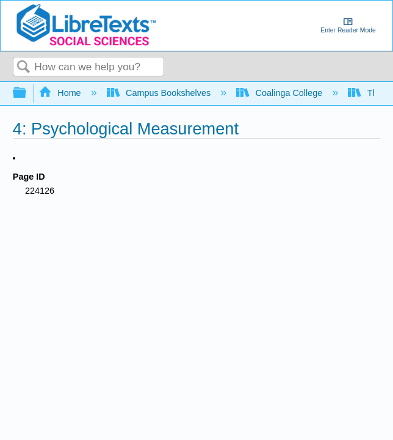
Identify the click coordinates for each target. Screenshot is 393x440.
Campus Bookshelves (160, 93)
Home (61, 93)
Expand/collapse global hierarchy (27, 93)
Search (24, 67)
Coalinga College (280, 93)
